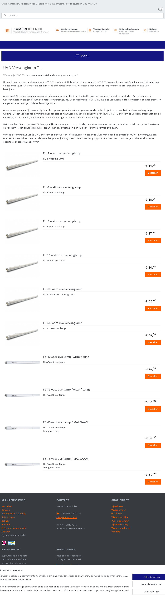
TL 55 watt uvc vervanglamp (62, 323)
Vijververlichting (119, 524)
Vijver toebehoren (120, 528)
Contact (5, 531)
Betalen (5, 510)
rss (89, 590)
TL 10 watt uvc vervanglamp (62, 255)
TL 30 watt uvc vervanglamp (62, 289)
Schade (5, 521)
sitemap (82, 590)
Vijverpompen (118, 510)
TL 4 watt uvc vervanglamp (62, 153)
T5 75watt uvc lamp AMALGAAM (65, 458)
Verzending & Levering (13, 513)
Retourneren (8, 517)
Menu (82, 56)
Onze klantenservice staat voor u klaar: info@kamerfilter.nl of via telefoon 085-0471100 (49, 3)
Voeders (115, 531)
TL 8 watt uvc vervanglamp (62, 221)
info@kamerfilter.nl (66, 517)
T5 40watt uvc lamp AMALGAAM (65, 422)
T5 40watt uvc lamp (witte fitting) (66, 356)
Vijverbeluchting (119, 517)
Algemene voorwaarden (14, 528)
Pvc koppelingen (120, 521)
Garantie (5, 524)
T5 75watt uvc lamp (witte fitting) (66, 389)
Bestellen (153, 172)
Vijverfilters (117, 506)
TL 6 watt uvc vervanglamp (62, 187)
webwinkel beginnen (101, 590)
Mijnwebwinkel (130, 590)
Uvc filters (116, 513)
